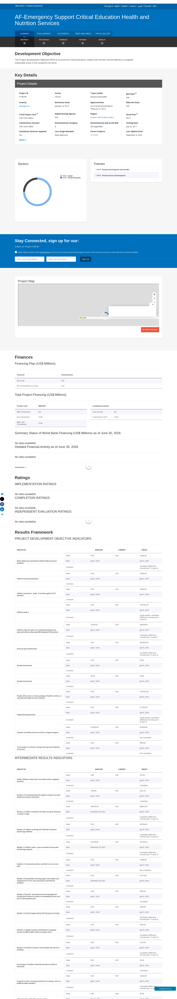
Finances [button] (63, 42)
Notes (22, 140)
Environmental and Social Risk (104, 123)
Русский (147, 6)
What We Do (20, 6)
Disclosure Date (62, 102)
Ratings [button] (82, 42)
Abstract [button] (24, 42)
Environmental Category (66, 123)
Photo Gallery (103, 33)
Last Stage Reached (64, 131)
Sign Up (85, 259)
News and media (83, 33)
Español (124, 6)
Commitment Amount (29, 123)
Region (94, 114)
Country (23, 102)
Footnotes (19, 467)
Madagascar (24, 106)
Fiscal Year (132, 114)
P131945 (94, 135)
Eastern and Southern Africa (102, 117)
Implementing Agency (65, 114)
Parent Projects (98, 131)
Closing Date (132, 123)
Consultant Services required (32, 131)
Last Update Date (134, 131)
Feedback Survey (165, 989)
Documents (63, 33)
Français (133, 6)
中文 (154, 6)
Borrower (131, 93)
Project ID (23, 93)
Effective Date (133, 102)
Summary (24, 33)
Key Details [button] (44, 42)
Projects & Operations (34, 6)
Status (58, 93)
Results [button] (102, 42)
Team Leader (97, 93)
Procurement (44, 33)
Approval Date (97, 102)
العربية (140, 6)
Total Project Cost (28, 114)
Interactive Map (150, 330)
